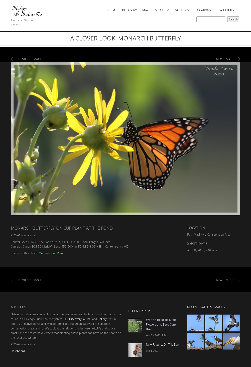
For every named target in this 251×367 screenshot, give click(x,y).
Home (112, 10)
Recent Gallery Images (206, 307)
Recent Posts (139, 311)
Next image (225, 59)
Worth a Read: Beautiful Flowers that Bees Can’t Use (161, 324)
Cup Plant (57, 253)
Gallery (182, 10)
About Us (228, 10)
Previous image (29, 59)
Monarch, (45, 253)
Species (162, 10)
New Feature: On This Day (162, 344)
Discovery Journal (135, 10)
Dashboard (18, 351)
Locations (205, 10)
